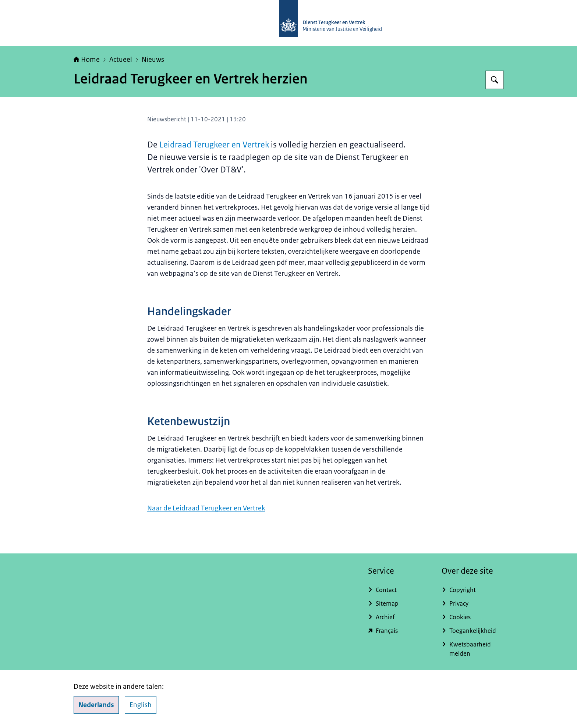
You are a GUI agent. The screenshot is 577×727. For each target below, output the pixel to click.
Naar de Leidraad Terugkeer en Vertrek (206, 508)
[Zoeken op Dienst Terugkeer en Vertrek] (494, 80)
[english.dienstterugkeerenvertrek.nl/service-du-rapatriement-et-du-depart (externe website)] (399, 630)
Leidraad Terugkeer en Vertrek (214, 144)
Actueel (120, 59)
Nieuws (153, 59)
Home (87, 59)
